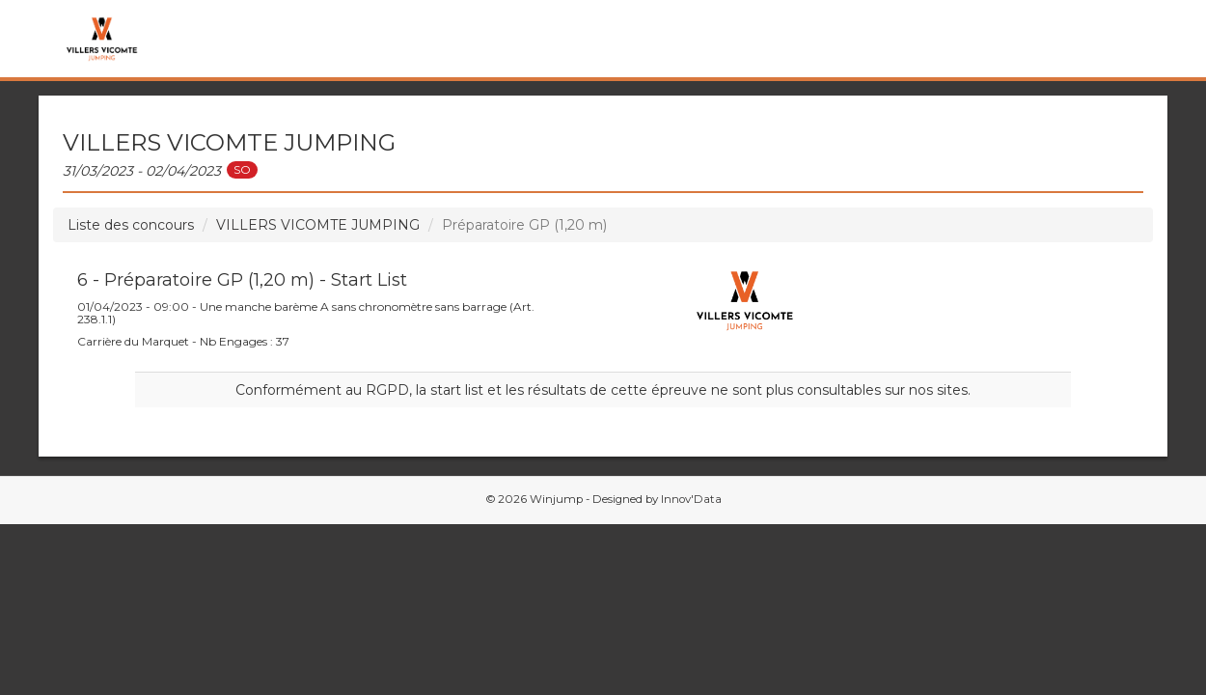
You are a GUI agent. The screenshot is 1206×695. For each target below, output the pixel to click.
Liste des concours (131, 225)
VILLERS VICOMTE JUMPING (318, 225)
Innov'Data (691, 499)
